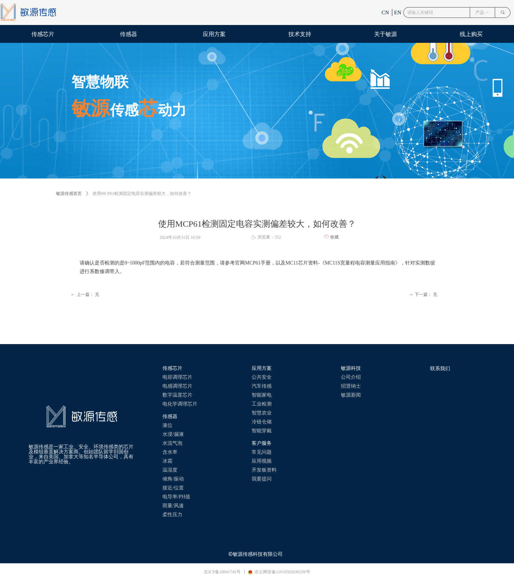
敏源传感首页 (69, 193)
